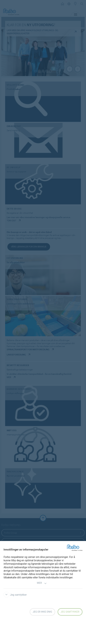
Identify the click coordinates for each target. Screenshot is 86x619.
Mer (42, 583)
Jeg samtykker (15, 594)
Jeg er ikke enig (42, 611)
